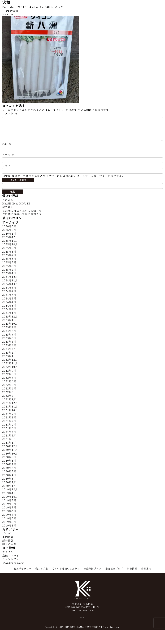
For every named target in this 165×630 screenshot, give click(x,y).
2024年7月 (9, 291)
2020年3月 (9, 479)
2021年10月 (10, 410)
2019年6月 (9, 511)
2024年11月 (10, 280)
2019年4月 (9, 515)
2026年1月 (9, 233)
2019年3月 (9, 518)
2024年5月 (9, 298)
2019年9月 (9, 500)
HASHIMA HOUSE (16, 203)
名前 (7, 144)
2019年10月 (10, 497)
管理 (82, 618)
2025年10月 (10, 244)
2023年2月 (9, 352)
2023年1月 (9, 356)
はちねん (7, 207)
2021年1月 (9, 442)
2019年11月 (10, 493)
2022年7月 (9, 378)
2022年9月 (9, 370)
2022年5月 (9, 385)
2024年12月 (10, 277)
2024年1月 (9, 313)
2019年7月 (9, 507)
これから (7, 200)
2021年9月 (9, 414)
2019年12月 (10, 489)
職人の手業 (9, 544)
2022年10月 (10, 367)
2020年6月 (9, 468)
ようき (59, 7)
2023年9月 (9, 327)
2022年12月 (10, 360)
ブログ (6, 533)
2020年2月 (9, 482)
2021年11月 (10, 406)
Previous (10, 10)
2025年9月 (9, 248)
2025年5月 (9, 262)
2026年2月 (9, 230)
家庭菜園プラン (92, 569)
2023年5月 (9, 342)
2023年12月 (10, 316)
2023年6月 (9, 338)
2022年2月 (9, 396)
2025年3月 (9, 266)
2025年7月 (9, 255)
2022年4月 (9, 388)
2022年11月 (10, 363)
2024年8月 (9, 288)
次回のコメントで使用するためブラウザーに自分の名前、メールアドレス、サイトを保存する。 (64, 176)
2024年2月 (9, 309)
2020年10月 (10, 453)
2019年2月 (9, 522)
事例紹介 (7, 537)
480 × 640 (43, 7)
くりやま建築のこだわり (66, 569)
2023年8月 (9, 331)
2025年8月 (9, 252)
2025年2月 (9, 270)
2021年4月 (9, 432)
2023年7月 (9, 334)
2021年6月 (9, 424)
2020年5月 (9, 471)
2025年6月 (9, 259)
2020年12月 (10, 446)
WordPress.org (13, 563)
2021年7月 (9, 421)
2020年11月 (10, 450)
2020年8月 (9, 460)
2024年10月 (10, 284)
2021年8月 (9, 417)
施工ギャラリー (22, 569)
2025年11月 (10, 241)
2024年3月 (9, 305)
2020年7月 (9, 464)
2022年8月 (9, 374)
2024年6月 (9, 295)
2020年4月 (9, 475)
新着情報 (7, 541)
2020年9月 (9, 457)
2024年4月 (9, 302)
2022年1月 (9, 399)
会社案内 (146, 569)
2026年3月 (9, 226)
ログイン (7, 552)
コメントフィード (13, 559)
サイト (6, 165)
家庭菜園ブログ (114, 569)
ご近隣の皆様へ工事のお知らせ (22, 211)
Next (7, 14)
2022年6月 (9, 381)
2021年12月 (10, 403)
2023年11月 (10, 320)
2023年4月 (9, 345)
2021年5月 (9, 428)
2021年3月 (9, 435)
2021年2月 (9, 439)
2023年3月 (9, 349)
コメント (9, 113)
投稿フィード (10, 555)
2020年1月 (9, 486)
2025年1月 (9, 273)
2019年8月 (9, 504)
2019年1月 (9, 525)
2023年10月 (10, 323)
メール (8, 154)
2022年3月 (9, 392)
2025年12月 (10, 237)
